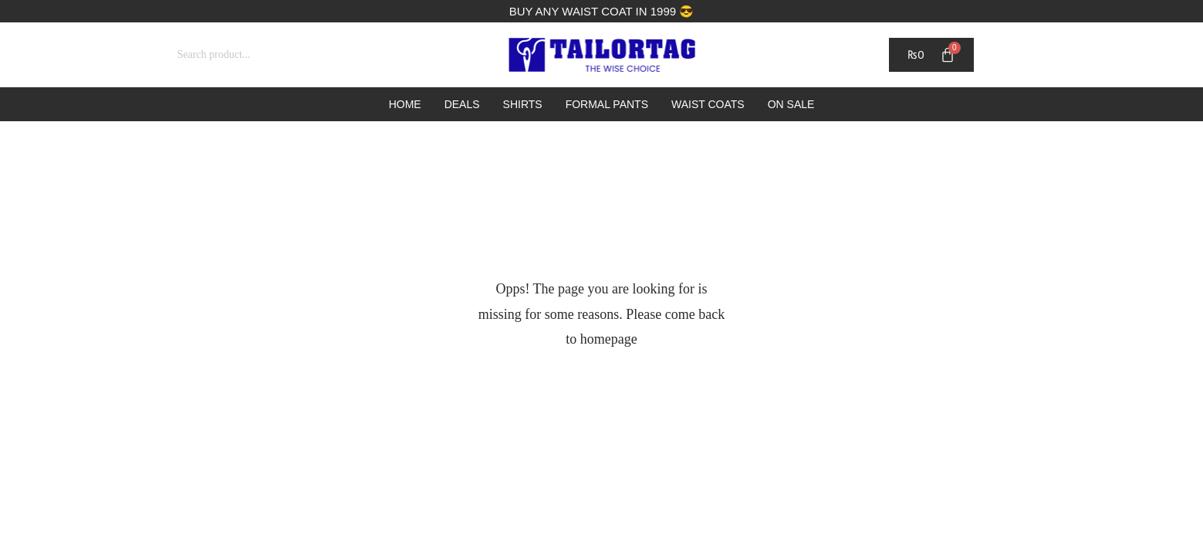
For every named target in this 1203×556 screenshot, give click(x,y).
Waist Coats (708, 104)
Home (405, 104)
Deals (462, 104)
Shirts (522, 104)
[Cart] (931, 55)
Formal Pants (607, 104)
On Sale (791, 104)
